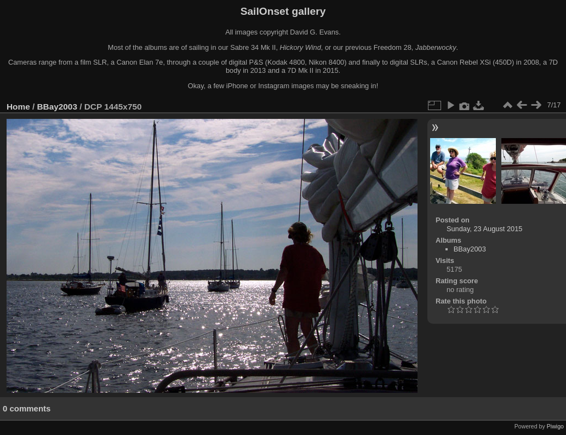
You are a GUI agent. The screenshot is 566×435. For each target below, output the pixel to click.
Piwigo (555, 426)
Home (18, 106)
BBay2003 (57, 106)
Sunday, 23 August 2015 (485, 229)
